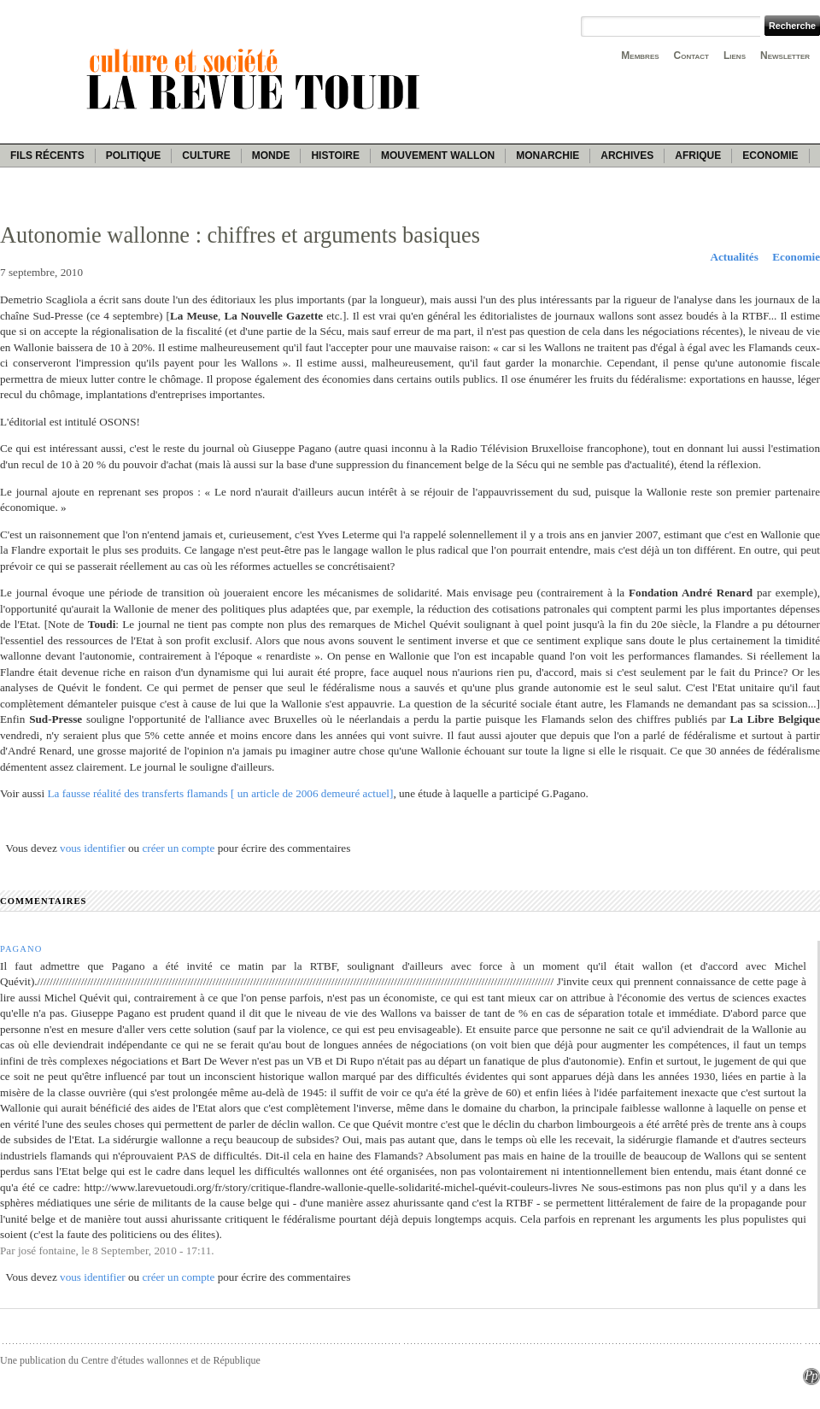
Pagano (21, 949)
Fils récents (47, 155)
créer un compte (178, 848)
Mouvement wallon (438, 155)
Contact (691, 56)
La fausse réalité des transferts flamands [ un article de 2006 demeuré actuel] (220, 793)
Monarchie (547, 155)
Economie (770, 155)
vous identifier (93, 848)
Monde (271, 155)
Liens (734, 56)
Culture (206, 155)
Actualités (734, 256)
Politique (133, 155)
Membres (640, 56)
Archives (626, 155)
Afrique (698, 155)
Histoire (335, 155)
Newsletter (785, 56)
